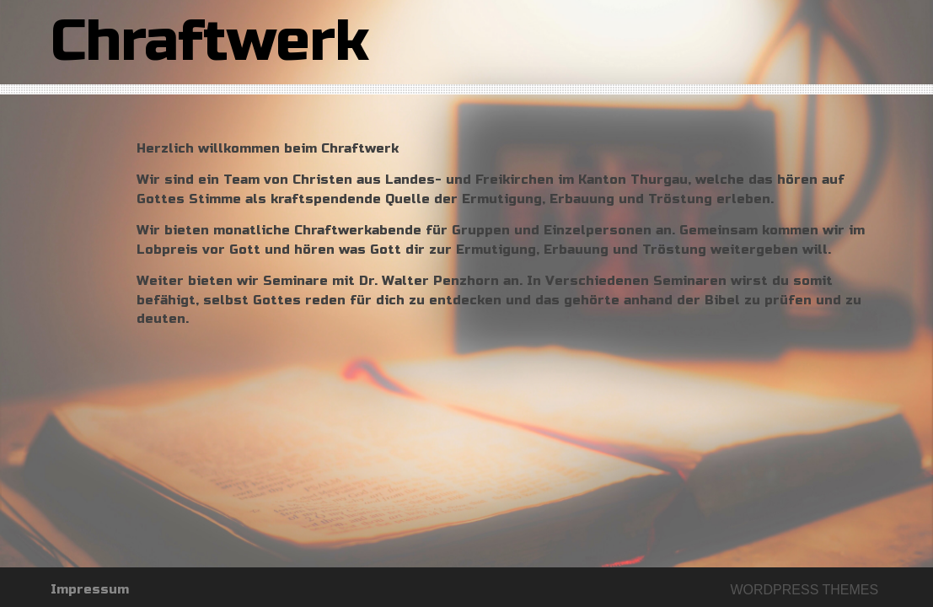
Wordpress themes (804, 590)
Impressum (90, 589)
